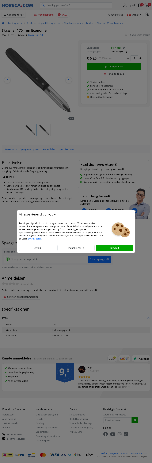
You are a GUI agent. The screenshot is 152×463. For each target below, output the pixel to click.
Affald (37, 248)
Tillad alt (114, 248)
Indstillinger (76, 248)
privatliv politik (34, 238)
